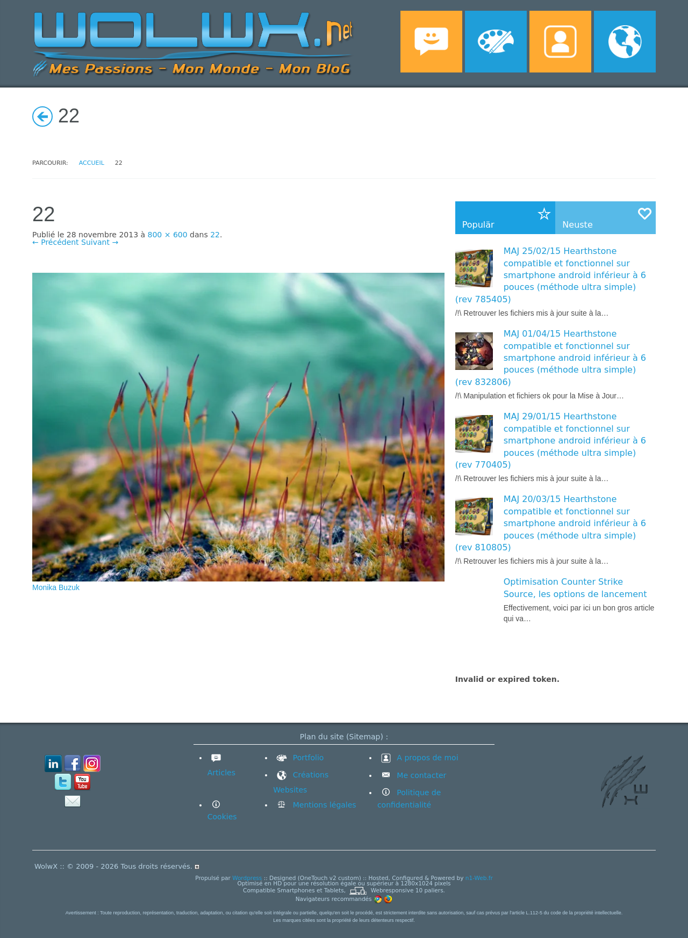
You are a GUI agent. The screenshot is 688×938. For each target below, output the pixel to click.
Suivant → (99, 242)
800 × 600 (168, 234)
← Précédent (55, 242)
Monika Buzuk (56, 587)
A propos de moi (417, 757)
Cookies (222, 816)
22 (215, 234)
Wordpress (247, 878)
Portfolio (298, 757)
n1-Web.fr (479, 878)
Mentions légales (323, 805)
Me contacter (420, 775)
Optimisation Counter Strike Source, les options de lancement (575, 588)
